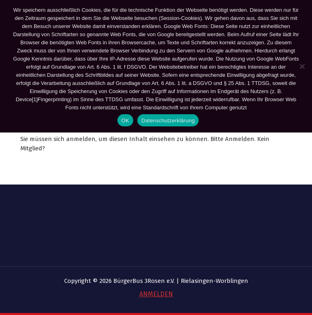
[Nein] (302, 66)
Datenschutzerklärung (168, 120)
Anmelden (239, 140)
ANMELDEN (156, 294)
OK (125, 120)
